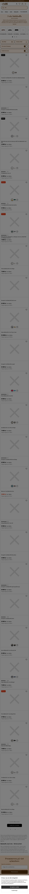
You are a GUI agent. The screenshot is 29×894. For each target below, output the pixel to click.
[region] (14, 884)
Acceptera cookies (14, 887)
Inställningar (14, 890)
